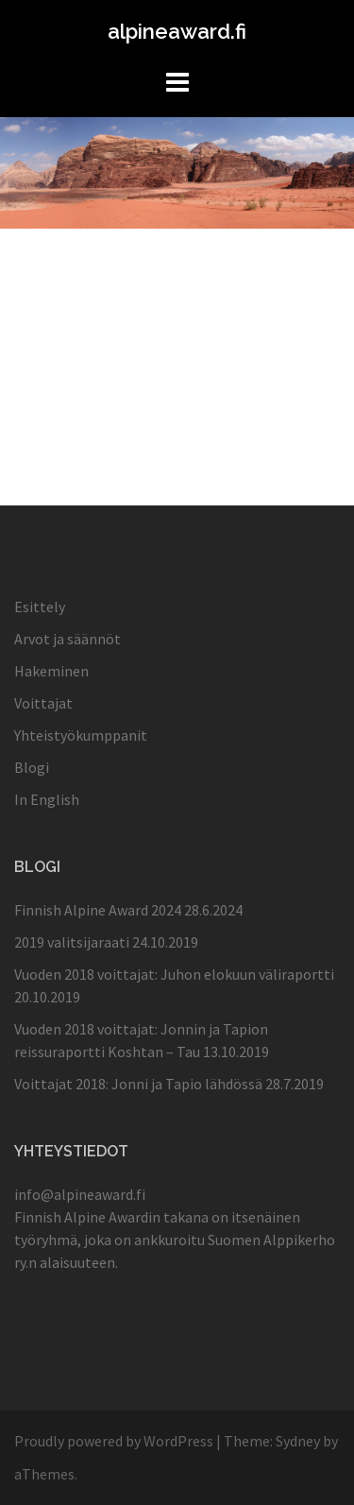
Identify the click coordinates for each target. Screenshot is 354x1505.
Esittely (39, 606)
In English (46, 799)
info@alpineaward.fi (79, 1194)
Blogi (31, 767)
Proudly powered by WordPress (113, 1440)
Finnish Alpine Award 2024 (97, 909)
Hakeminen (51, 670)
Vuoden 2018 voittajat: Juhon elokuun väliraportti (174, 974)
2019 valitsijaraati (71, 941)
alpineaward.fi (177, 31)
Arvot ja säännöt (67, 638)
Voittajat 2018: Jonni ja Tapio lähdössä (138, 1083)
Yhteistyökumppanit (80, 735)
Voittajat (43, 702)
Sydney (298, 1440)
